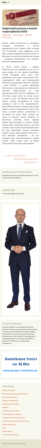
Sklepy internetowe (8, 390)
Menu (4, 2)
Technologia (19, 35)
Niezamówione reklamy (9, 397)
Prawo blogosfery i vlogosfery (12, 414)
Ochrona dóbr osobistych (10, 435)
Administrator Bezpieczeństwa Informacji (15, 421)
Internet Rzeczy (7, 431)
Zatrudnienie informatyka (10, 404)
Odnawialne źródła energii (10, 411)
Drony (4, 428)
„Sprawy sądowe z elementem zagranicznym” (26, 160)
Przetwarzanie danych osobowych (13, 418)
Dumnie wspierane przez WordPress (14, 443)
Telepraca (5, 407)
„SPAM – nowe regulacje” (14, 155)
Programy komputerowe (10, 401)
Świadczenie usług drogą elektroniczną (15, 394)
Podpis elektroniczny (9, 424)
